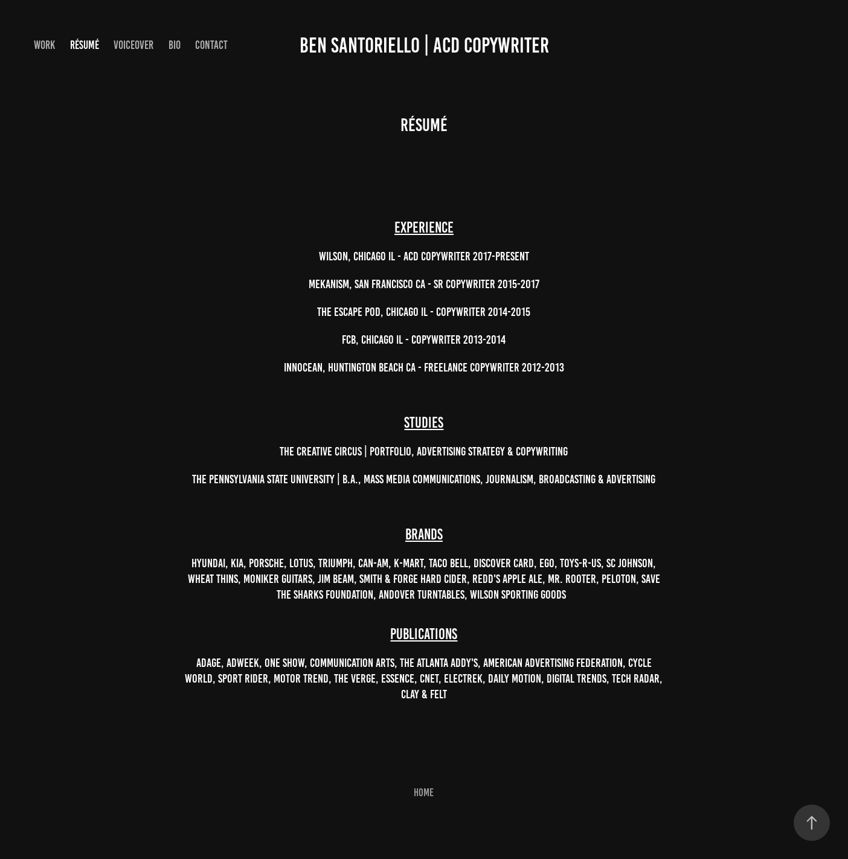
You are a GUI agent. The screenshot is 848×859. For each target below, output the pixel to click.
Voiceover (133, 45)
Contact (211, 45)
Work (44, 45)
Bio (175, 45)
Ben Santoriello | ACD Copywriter (424, 45)
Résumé (84, 45)
